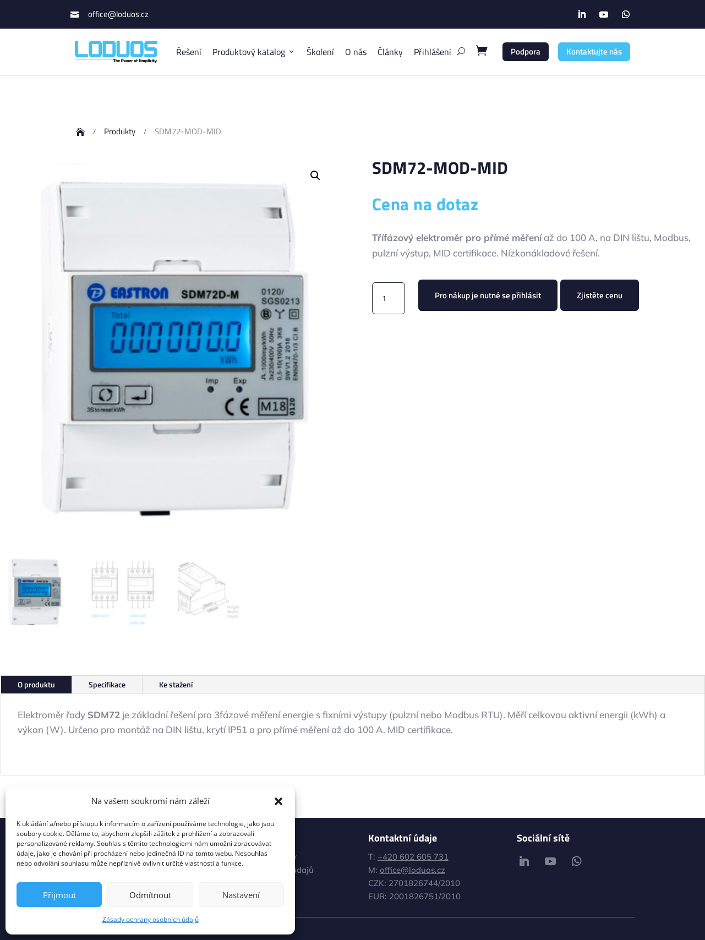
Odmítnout (150, 894)
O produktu (36, 684)
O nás (356, 51)
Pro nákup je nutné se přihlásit (488, 295)
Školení (320, 51)
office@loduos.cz (118, 14)
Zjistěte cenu (599, 295)
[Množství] (388, 298)
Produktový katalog (254, 51)
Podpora (525, 51)
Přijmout (59, 894)
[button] (278, 801)
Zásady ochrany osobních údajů (150, 919)
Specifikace (107, 684)
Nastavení (241, 894)
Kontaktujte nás (594, 51)
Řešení (188, 51)
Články (390, 51)
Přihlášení (432, 51)
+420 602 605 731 (413, 856)
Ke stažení (176, 684)
